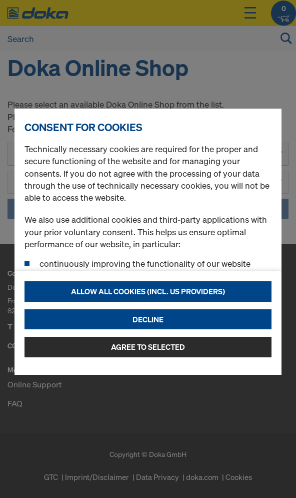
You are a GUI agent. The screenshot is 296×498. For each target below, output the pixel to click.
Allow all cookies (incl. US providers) (148, 291)
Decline (148, 319)
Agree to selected (148, 347)
